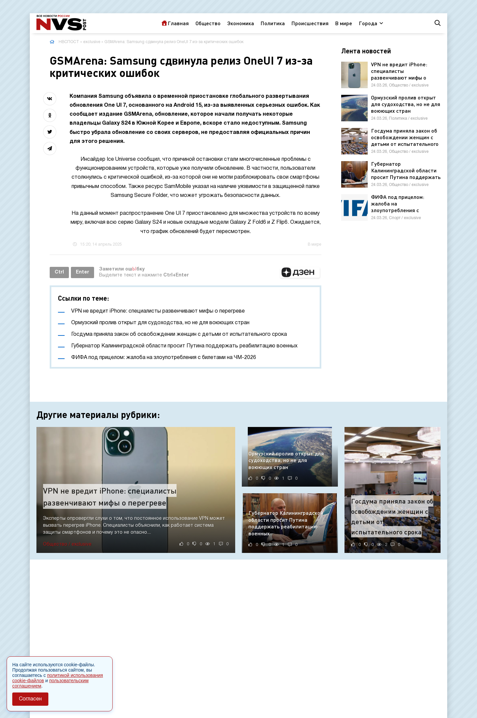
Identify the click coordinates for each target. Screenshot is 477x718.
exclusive (91, 42)
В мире (343, 23)
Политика (273, 23)
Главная (178, 23)
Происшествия (310, 23)
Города (368, 23)
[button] (300, 272)
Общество (208, 23)
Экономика (240, 23)
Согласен (30, 699)
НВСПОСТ (69, 42)
